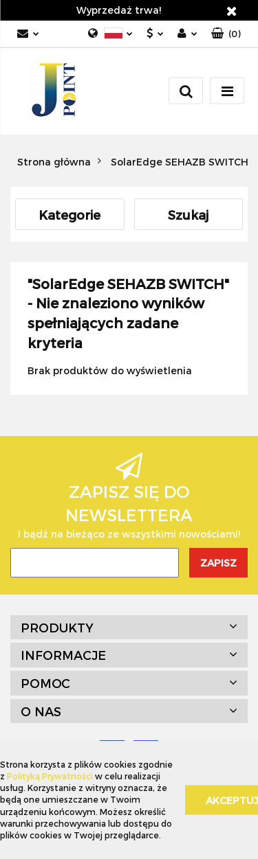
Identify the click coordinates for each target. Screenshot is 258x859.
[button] (226, 34)
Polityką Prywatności (50, 776)
